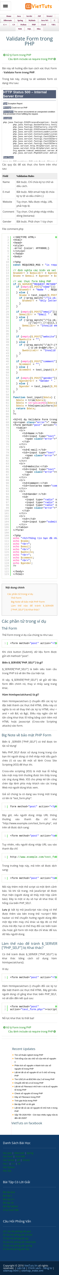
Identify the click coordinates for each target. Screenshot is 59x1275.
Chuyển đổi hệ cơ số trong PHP (28, 1083)
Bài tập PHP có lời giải (24, 1104)
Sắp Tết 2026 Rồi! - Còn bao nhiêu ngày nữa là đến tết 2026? (36, 1116)
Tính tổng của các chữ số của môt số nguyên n (35, 1060)
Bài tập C (7, 1195)
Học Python (9, 1167)
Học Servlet (9, 1160)
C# (18, 1163)
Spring (30, 1152)
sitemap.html (11, 1270)
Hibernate (19, 1152)
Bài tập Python (10, 1206)
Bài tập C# (8, 1202)
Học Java (7, 1152)
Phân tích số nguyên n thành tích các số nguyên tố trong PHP (32, 1067)
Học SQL (7, 1170)
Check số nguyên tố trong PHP (28, 1093)
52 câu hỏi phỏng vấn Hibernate (19, 1241)
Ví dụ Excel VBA (11, 1209)
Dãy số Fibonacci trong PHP (27, 1097)
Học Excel (8, 1156)
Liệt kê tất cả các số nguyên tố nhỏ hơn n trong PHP (35, 1109)
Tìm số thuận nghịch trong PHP (28, 1055)
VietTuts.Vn (31, 1265)
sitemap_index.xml (32, 1270)
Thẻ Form (16, 597)
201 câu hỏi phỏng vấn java (17, 1231)
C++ (13, 1163)
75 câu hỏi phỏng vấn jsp (15, 1238)
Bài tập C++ (9, 1199)
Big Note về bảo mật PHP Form (28, 601)
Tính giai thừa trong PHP (25, 1100)
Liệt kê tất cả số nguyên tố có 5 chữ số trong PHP (34, 1074)
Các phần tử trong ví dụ (20, 594)
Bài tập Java (9, 1192)
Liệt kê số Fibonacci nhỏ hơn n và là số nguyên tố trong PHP (36, 1088)
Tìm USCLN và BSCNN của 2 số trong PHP (34, 1079)
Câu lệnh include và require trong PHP (32, 59)
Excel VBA (20, 1156)
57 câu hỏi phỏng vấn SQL (16, 1249)
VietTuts (38, 7)
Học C (6, 1163)
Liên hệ (21, 1268)
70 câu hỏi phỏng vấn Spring (17, 1245)
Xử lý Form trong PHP (17, 55)
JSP (19, 1160)
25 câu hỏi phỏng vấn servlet (17, 1234)
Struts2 (26, 1160)
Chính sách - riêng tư (40, 1268)
